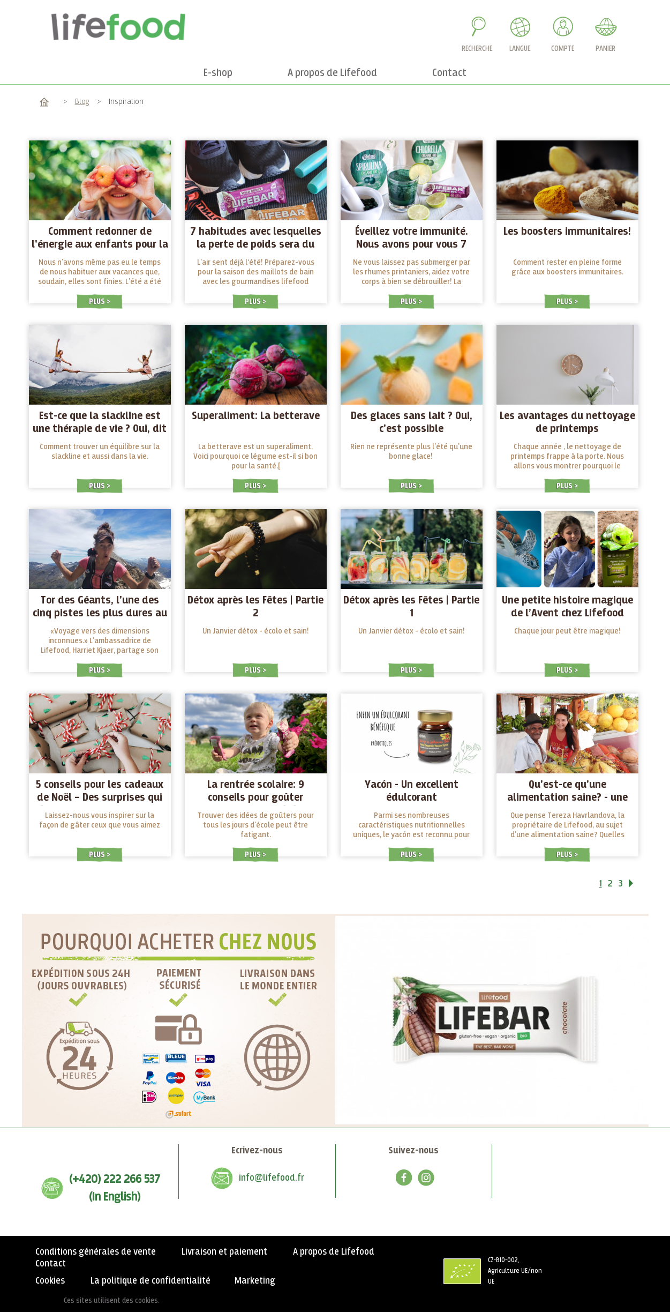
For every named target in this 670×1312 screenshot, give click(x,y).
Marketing (255, 1281)
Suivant (637, 885)
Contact (50, 1264)
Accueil (44, 102)
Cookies (50, 1281)
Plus (98, 301)
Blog (82, 102)
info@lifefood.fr (271, 1178)
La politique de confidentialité (150, 1281)
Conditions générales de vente (95, 1252)
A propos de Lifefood (333, 1252)
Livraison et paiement (224, 1252)
